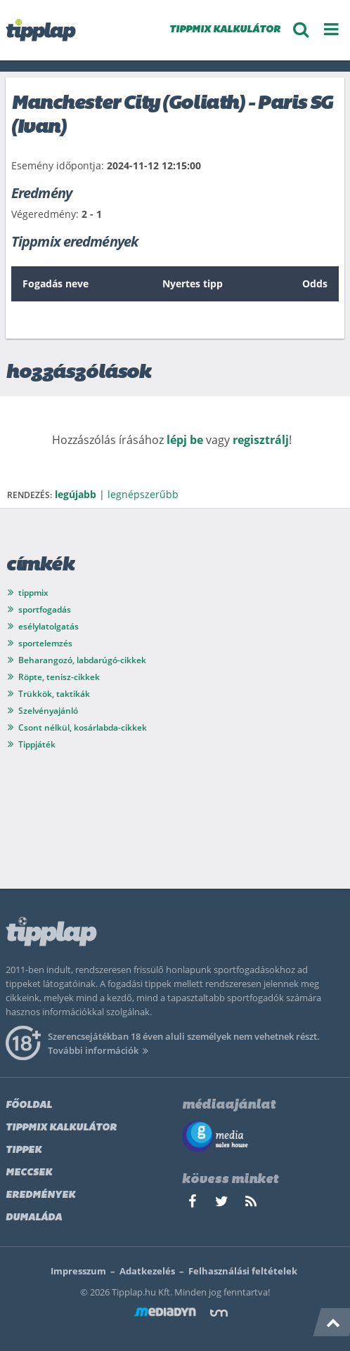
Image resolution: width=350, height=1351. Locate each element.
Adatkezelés (147, 1271)
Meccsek (29, 1173)
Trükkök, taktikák (54, 694)
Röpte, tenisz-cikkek (59, 677)
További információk (100, 1050)
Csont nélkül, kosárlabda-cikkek (82, 727)
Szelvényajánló (48, 711)
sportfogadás (44, 609)
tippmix (33, 593)
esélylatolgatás (48, 626)
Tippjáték (37, 744)
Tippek (23, 1150)
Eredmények (40, 1195)
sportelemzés (45, 643)
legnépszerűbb (143, 494)
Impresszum (78, 1271)
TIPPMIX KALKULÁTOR (224, 30)
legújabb (75, 494)
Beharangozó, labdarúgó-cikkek (82, 660)
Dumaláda (34, 1218)
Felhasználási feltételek (242, 1271)
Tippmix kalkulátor (61, 1128)
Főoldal (29, 1105)
